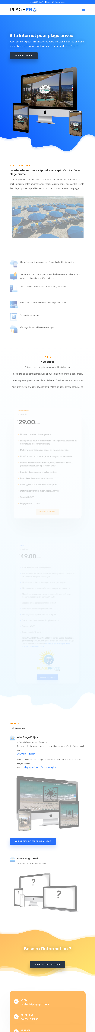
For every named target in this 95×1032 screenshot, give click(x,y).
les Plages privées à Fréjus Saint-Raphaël (39, 767)
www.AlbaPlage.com (26, 753)
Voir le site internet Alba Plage (33, 841)
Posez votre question (47, 965)
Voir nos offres (24, 54)
